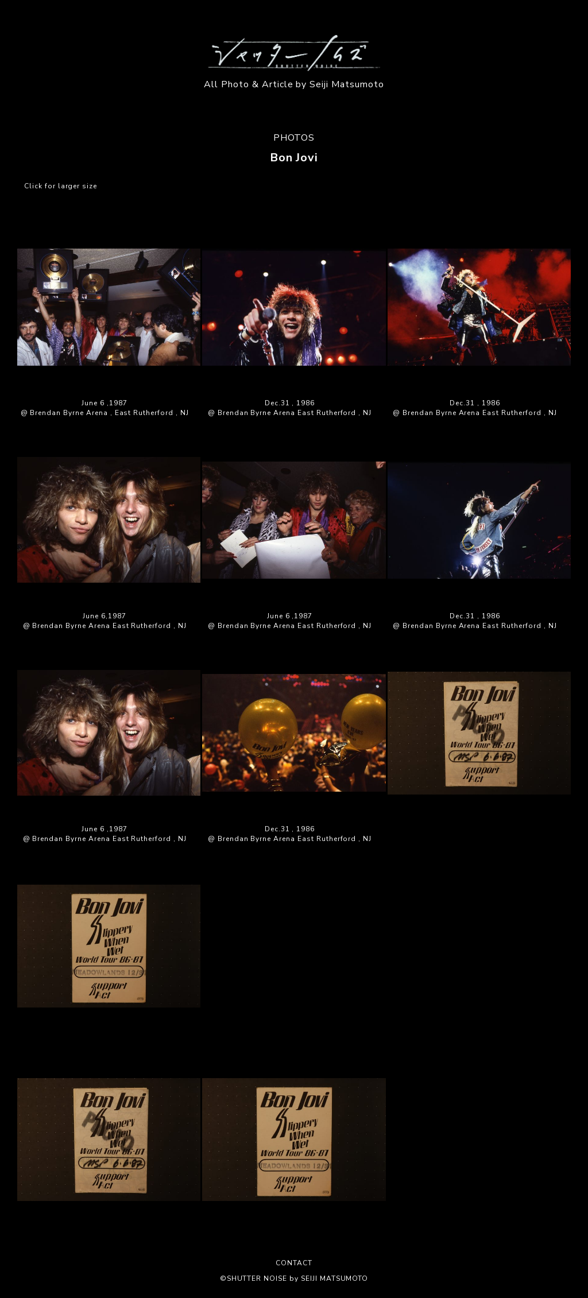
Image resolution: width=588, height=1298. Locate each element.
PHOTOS (294, 137)
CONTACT (294, 1263)
